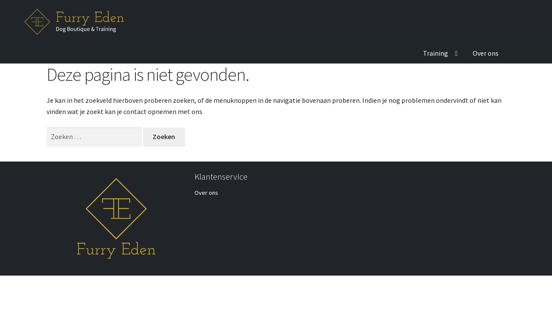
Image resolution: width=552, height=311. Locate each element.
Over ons (486, 53)
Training (435, 53)
